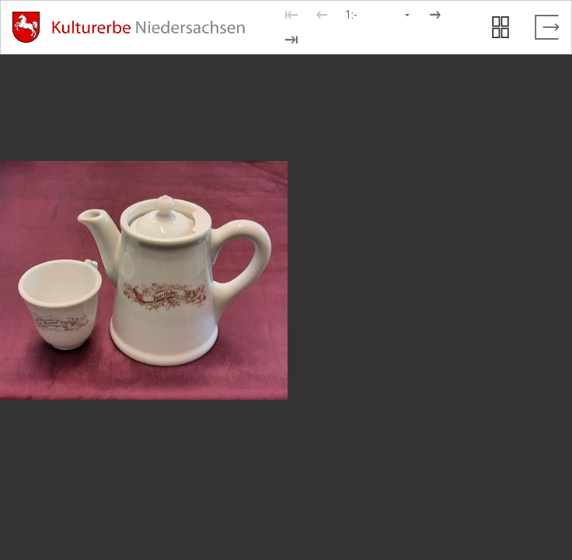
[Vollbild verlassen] (547, 27)
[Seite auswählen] (378, 14)
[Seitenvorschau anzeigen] (500, 27)
